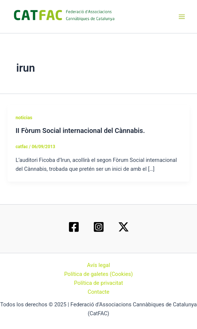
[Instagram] (98, 226)
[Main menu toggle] (182, 17)
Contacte (98, 292)
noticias (24, 117)
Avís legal (98, 265)
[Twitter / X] (123, 226)
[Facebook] (73, 226)
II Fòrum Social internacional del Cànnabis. (80, 130)
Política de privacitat (98, 283)
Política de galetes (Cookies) (98, 274)
